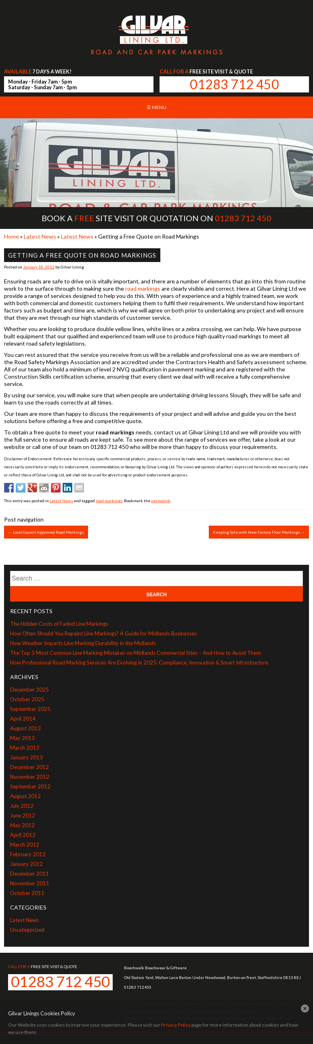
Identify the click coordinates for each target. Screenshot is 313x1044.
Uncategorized (27, 930)
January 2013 (26, 757)
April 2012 (23, 835)
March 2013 (24, 747)
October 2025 (27, 699)
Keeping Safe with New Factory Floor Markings (259, 532)
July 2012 (22, 806)
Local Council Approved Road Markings (46, 532)
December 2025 (29, 689)
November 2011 (29, 883)
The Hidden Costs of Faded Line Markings (59, 624)
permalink (160, 500)
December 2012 (29, 767)
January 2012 (26, 864)
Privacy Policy (176, 1025)
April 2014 (23, 718)
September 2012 (30, 786)
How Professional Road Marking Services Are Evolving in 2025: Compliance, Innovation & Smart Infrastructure (139, 662)
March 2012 (24, 844)
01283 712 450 (234, 84)
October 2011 (27, 893)
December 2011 (29, 873)
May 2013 (22, 738)
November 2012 (29, 777)
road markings (142, 288)
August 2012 (25, 796)
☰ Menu (156, 107)
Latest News (40, 236)
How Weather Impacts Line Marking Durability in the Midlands (83, 643)
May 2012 (22, 825)
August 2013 (25, 728)
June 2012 (22, 815)
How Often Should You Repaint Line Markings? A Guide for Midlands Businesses (103, 633)
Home (11, 236)
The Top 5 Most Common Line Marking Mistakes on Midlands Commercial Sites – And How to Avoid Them (135, 653)
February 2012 (28, 854)
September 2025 (30, 709)
